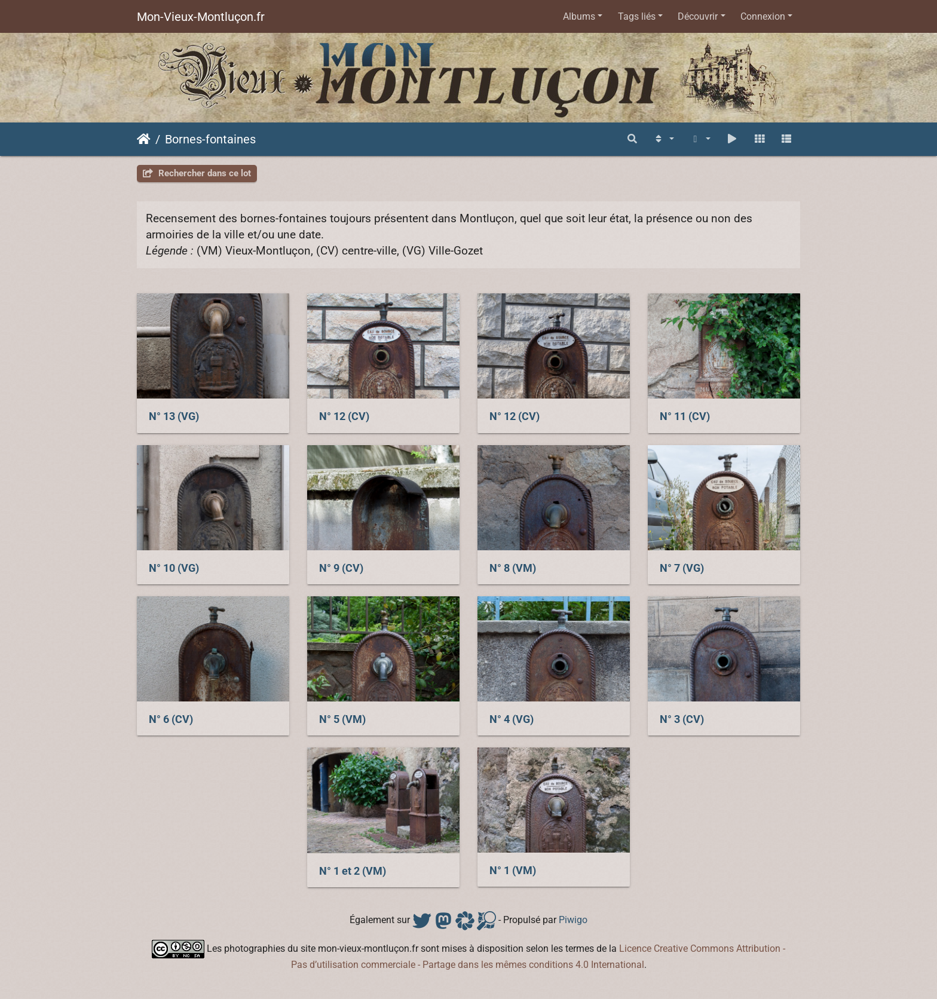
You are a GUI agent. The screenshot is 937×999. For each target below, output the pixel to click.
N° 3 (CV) (682, 719)
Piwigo (573, 920)
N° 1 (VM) (512, 871)
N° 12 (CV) (344, 416)
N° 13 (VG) (174, 416)
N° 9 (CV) (341, 568)
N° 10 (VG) (174, 568)
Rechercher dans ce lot (197, 173)
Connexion (762, 16)
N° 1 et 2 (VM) (352, 871)
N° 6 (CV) (171, 719)
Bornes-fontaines (210, 139)
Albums (579, 16)
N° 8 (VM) (512, 568)
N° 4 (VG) (511, 719)
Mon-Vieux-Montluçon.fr (201, 17)
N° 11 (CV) (685, 416)
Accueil (144, 139)
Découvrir (698, 16)
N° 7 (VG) (682, 568)
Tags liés (637, 16)
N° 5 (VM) (342, 719)
